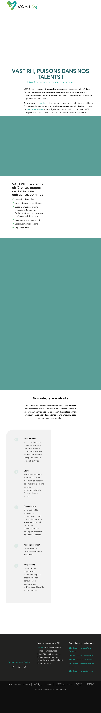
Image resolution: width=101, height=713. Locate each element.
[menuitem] (10, 692)
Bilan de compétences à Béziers (81, 668)
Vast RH (46, 697)
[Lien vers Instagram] (25, 674)
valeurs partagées (35, 109)
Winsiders (63, 697)
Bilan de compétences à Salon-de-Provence (82, 673)
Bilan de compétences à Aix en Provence (80, 657)
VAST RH (41, 655)
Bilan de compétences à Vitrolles (81, 679)
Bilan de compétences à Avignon (81, 663)
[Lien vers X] (19, 674)
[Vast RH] (22, 5)
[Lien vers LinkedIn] (13, 674)
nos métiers (41, 103)
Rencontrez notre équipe (19, 670)
